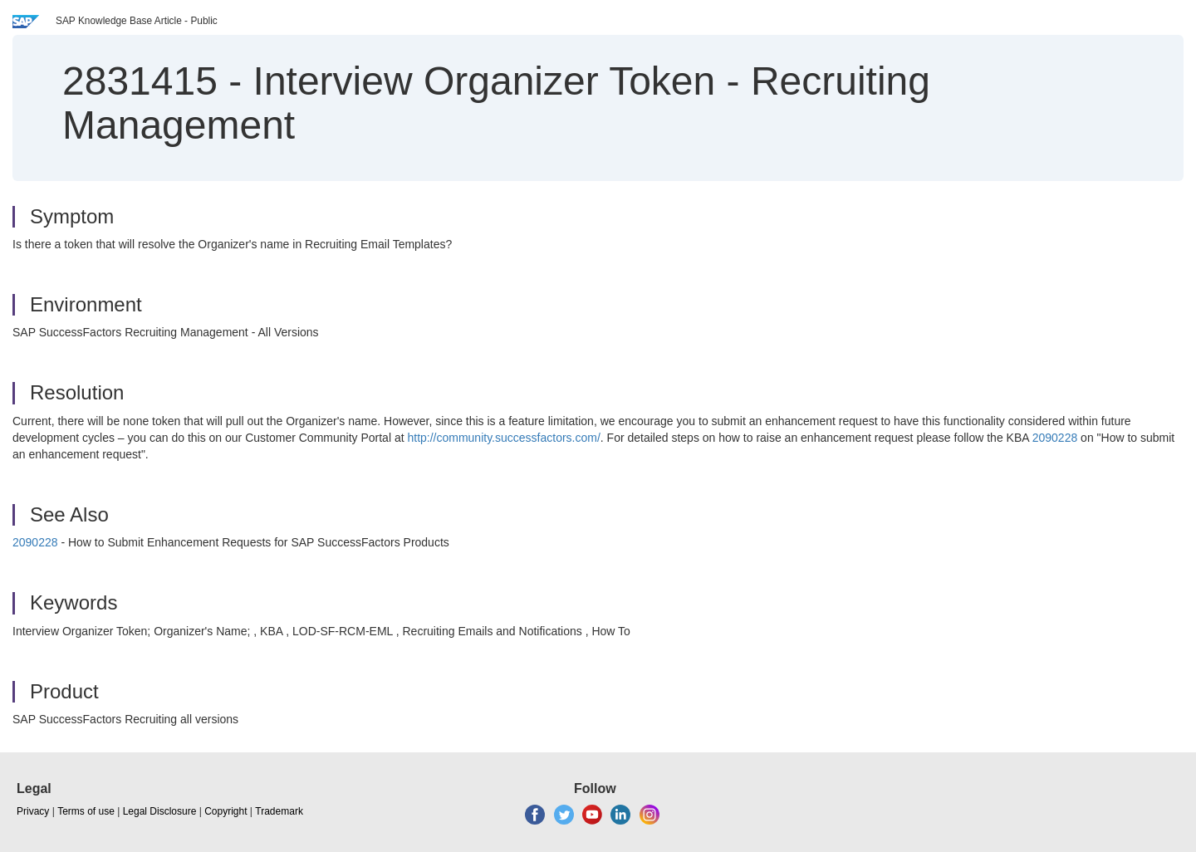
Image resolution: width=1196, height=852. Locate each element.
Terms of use (86, 811)
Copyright (225, 811)
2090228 (1055, 437)
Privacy (33, 811)
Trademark (279, 811)
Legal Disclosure (160, 811)
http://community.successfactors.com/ (503, 437)
